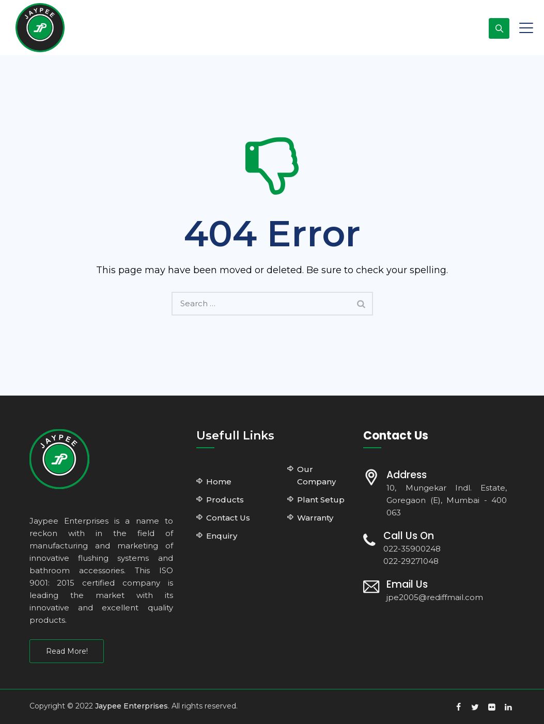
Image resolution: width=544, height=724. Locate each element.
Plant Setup (321, 500)
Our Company (316, 475)
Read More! (67, 651)
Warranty (315, 518)
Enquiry (221, 536)
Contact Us (228, 518)
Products (225, 500)
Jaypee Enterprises (131, 706)
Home (218, 481)
